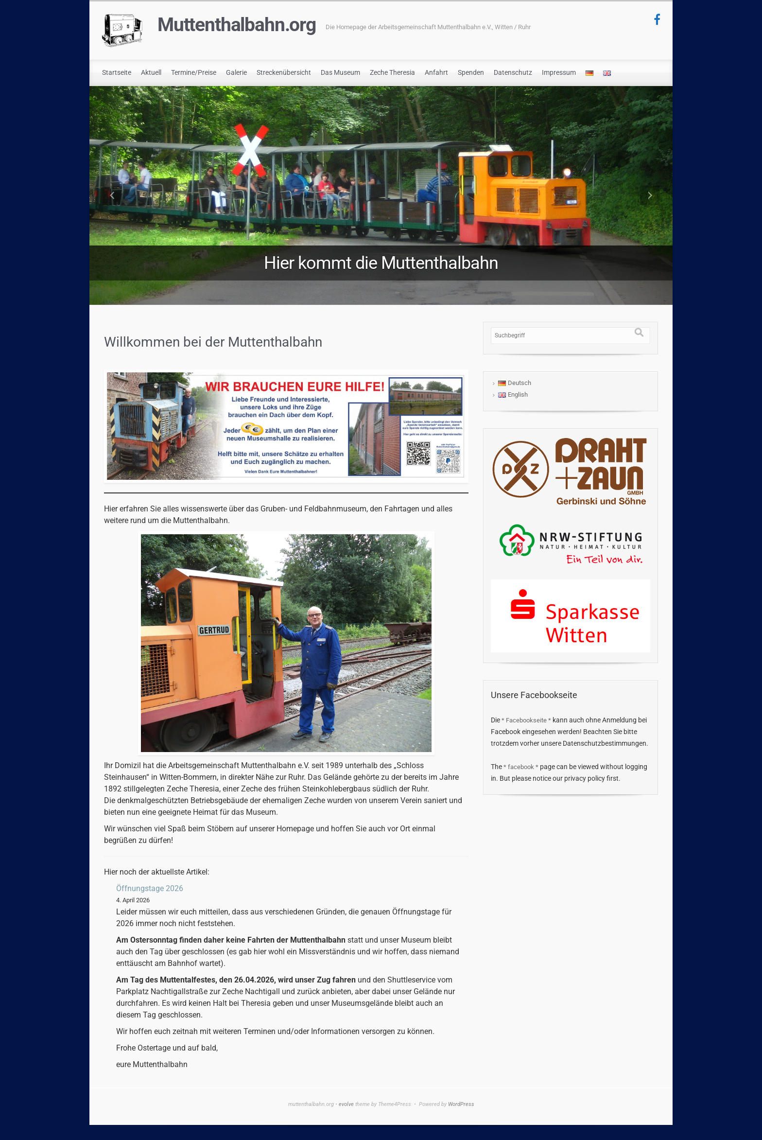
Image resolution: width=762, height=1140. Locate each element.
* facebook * (520, 767)
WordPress (461, 1104)
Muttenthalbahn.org (236, 25)
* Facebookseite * (526, 720)
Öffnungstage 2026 (149, 888)
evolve (346, 1104)
